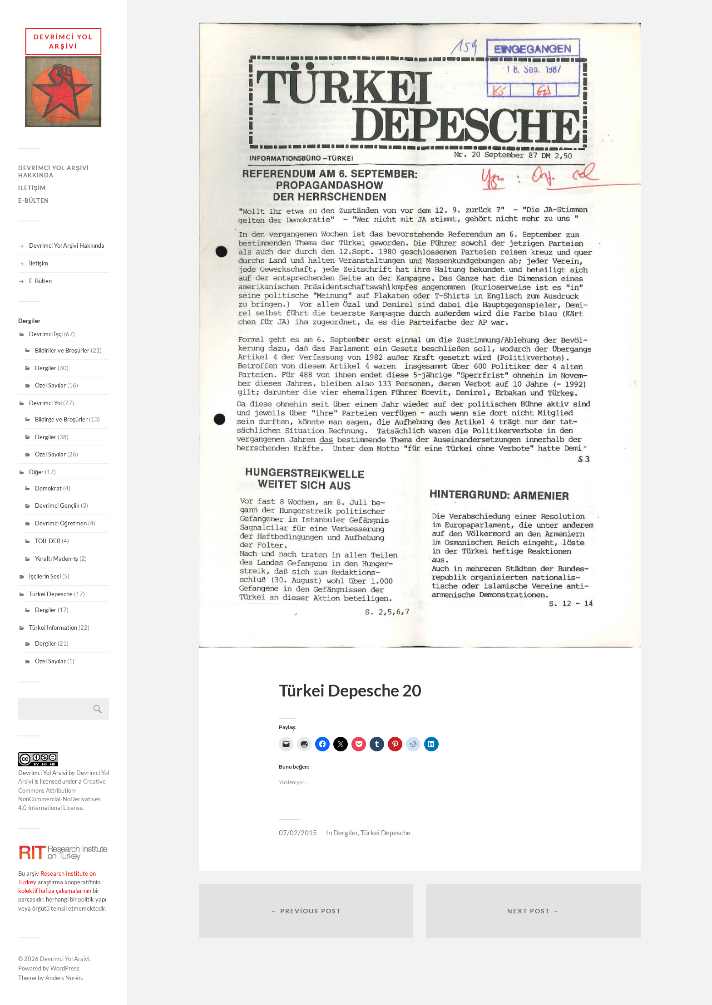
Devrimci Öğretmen (61, 523)
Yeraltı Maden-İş (56, 558)
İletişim (32, 187)
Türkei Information (53, 627)
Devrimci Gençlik (57, 505)
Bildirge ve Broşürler (61, 419)
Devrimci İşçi (46, 334)
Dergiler (45, 368)
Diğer (36, 472)
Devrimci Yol (45, 403)
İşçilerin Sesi (45, 576)
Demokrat (48, 488)
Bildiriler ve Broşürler (62, 350)
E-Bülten (33, 200)
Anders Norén (63, 977)
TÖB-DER (47, 540)
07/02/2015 (298, 833)
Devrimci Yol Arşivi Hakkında (53, 171)
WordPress (64, 968)
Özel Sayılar (50, 385)
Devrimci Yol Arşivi (64, 958)
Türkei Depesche (51, 594)
